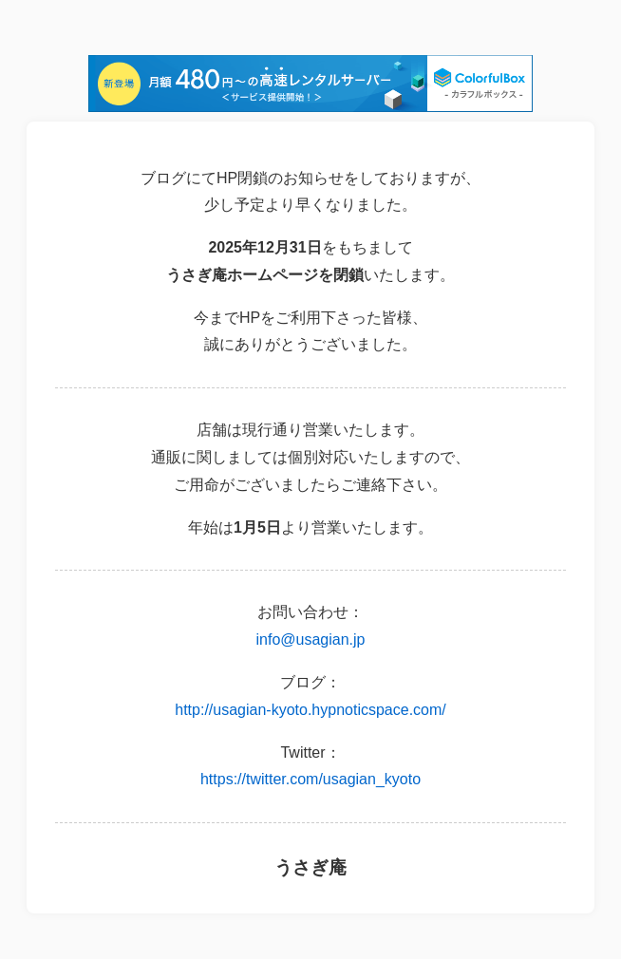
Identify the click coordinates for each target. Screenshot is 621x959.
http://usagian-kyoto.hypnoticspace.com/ (310, 710)
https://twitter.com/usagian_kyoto (310, 779)
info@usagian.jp (311, 639)
